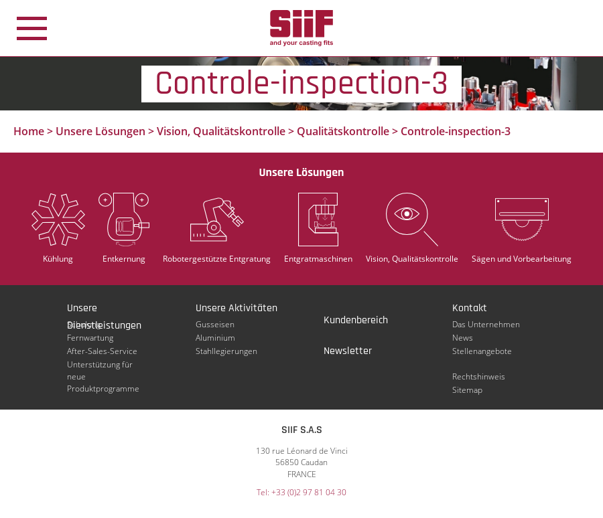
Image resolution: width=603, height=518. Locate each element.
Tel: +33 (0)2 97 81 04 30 (301, 492)
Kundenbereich (356, 320)
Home (28, 131)
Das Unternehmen (486, 324)
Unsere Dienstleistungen (104, 309)
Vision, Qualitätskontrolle (221, 131)
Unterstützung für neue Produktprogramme (103, 365)
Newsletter (348, 351)
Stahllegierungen (226, 351)
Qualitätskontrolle (343, 131)
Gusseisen (215, 324)
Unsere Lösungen (100, 131)
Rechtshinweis (478, 376)
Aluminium (215, 337)
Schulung (83, 324)
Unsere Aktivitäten (236, 308)
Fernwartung (90, 337)
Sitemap (467, 390)
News (462, 337)
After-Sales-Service (102, 351)
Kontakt (469, 308)
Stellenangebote (482, 351)
